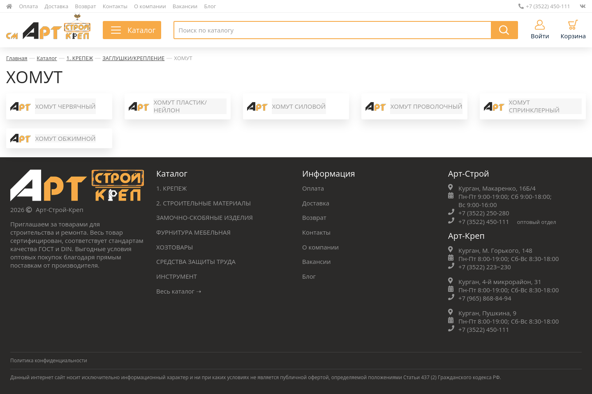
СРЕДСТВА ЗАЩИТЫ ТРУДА (196, 261)
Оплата (28, 6)
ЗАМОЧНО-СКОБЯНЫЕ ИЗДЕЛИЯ (204, 218)
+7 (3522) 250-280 (483, 214)
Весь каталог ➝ (179, 290)
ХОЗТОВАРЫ (174, 247)
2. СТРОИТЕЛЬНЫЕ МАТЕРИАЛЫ (204, 204)
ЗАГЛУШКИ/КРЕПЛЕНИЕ (133, 58)
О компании (150, 6)
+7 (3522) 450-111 (544, 6)
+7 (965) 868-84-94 (484, 298)
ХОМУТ (183, 58)
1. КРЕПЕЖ (80, 58)
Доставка (57, 6)
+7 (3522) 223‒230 (484, 267)
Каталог (47, 58)
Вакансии (185, 6)
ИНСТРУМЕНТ (176, 276)
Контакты (115, 6)
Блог (210, 6)
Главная (17, 58)
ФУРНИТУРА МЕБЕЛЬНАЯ (193, 232)
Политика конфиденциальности (49, 360)
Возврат (85, 6)
